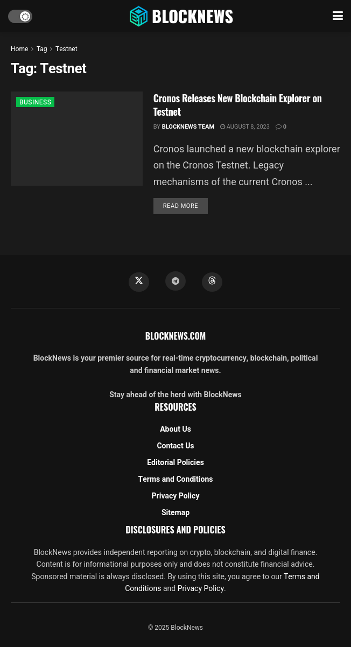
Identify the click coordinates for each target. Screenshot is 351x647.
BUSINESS (35, 102)
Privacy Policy (176, 496)
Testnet (66, 49)
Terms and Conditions (175, 479)
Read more (185, 205)
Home (19, 49)
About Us (175, 429)
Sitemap (175, 512)
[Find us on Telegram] (175, 281)
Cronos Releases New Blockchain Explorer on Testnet (237, 104)
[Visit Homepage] (182, 16)
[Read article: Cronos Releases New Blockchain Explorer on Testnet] (77, 139)
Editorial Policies (175, 462)
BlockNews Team (188, 126)
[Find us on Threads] (212, 282)
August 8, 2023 (245, 126)
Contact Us (175, 446)
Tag (42, 49)
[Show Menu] (338, 16)
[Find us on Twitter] (139, 282)
